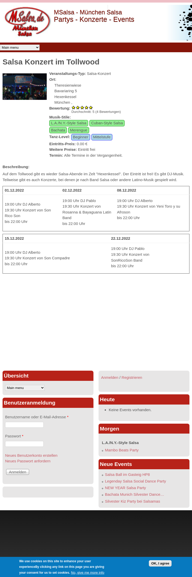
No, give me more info (87, 572)
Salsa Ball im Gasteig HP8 (127, 474)
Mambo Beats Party (122, 450)
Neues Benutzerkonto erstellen (31, 455)
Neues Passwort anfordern (28, 461)
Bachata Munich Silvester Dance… (134, 494)
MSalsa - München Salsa (88, 12)
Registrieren (132, 377)
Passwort (14, 436)
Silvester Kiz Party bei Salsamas (132, 501)
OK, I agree (160, 563)
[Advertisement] (48, 355)
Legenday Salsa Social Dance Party (135, 481)
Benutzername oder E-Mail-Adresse (36, 417)
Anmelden (109, 377)
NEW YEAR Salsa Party (125, 488)
